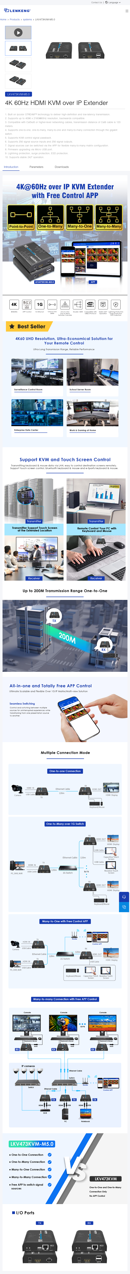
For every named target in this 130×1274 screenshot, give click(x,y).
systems (27, 19)
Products (15, 19)
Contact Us (96, 2)
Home (3, 19)
